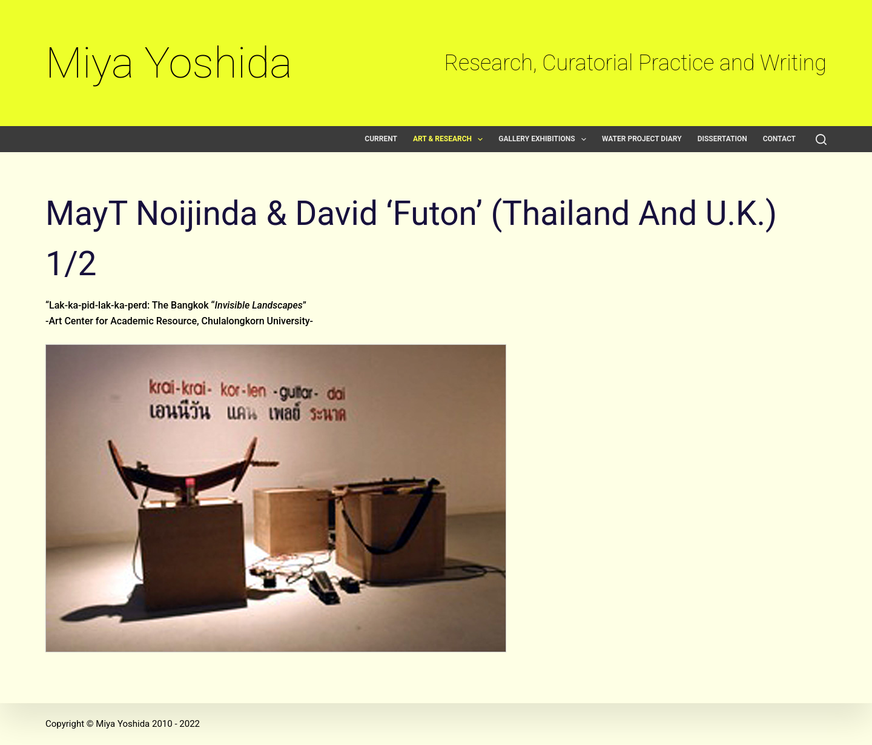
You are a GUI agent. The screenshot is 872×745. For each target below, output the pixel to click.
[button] (480, 139)
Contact (779, 139)
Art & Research (450, 139)
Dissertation (722, 139)
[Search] (821, 139)
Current (381, 139)
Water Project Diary (642, 139)
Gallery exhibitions (544, 139)
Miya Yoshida (168, 63)
